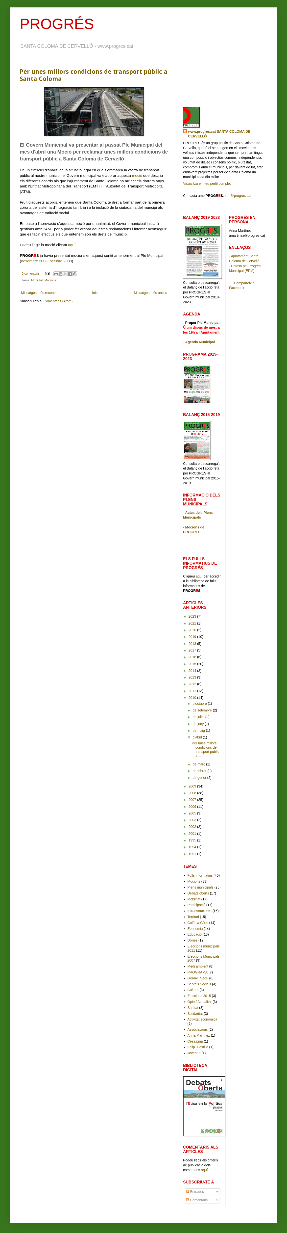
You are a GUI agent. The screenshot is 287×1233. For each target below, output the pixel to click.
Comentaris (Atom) (58, 301)
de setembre (202, 710)
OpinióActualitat (200, 1002)
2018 (193, 644)
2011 (193, 691)
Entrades (195, 1192)
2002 (193, 827)
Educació (195, 934)
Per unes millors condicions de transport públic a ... (205, 749)
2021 (193, 623)
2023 (193, 616)
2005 (193, 813)
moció (137, 175)
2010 (193, 698)
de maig (199, 731)
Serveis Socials (199, 984)
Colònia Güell (198, 923)
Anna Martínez (199, 1035)
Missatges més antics (150, 293)
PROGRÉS (57, 24)
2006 (193, 807)
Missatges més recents (38, 293)
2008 (193, 793)
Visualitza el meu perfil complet (207, 183)
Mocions (50, 280)
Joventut (194, 1053)
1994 (193, 847)
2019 (193, 637)
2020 (193, 630)
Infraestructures (200, 911)
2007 (193, 800)
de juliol (198, 717)
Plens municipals (201, 887)
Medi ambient (198, 966)
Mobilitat (37, 280)
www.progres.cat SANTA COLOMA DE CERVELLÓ (219, 134)
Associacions (198, 1029)
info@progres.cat (238, 196)
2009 (193, 786)
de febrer (199, 771)
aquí (71, 245)
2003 (193, 820)
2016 (193, 657)
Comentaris (197, 1200)
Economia (195, 929)
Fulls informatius (200, 875)
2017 (193, 650)
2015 (193, 664)
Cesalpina (195, 1041)
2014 (193, 671)
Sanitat (193, 1008)
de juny (198, 724)
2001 (193, 834)
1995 (193, 840)
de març (199, 764)
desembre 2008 (34, 261)
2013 (193, 677)
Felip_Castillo (198, 1047)
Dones (192, 940)
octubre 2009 (61, 261)
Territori (193, 917)
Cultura (193, 990)
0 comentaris (31, 273)
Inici (95, 293)
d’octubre (200, 704)
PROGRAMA (198, 972)
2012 (193, 684)
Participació (196, 905)
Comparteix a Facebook (242, 285)
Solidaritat (195, 1014)
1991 (193, 854)
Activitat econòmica (202, 1019)
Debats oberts (198, 893)
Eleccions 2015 (199, 996)
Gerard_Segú (198, 978)
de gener (199, 778)
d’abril (197, 737)
